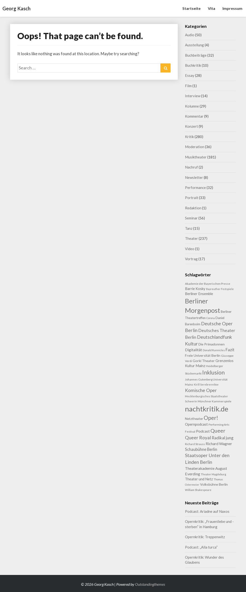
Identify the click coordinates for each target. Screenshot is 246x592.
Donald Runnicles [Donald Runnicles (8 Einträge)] (214, 350)
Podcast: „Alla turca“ (201, 547)
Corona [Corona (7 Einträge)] (210, 318)
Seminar (191, 218)
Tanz (188, 228)
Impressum (232, 8)
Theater (191, 238)
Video (189, 249)
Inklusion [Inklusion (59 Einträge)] (213, 372)
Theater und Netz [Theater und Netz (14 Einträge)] (199, 479)
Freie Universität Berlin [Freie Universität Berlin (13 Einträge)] (202, 355)
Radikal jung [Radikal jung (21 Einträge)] (223, 437)
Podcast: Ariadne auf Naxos (207, 511)
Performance (195, 187)
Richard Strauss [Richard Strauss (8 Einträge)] (195, 444)
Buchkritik (193, 65)
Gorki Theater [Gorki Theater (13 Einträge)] (204, 361)
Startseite (191, 8)
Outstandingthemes (150, 584)
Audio (189, 35)
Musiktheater (196, 157)
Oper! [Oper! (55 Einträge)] (211, 417)
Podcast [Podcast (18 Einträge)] (203, 431)
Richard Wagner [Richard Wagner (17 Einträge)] (219, 443)
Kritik (189, 136)
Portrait (191, 197)
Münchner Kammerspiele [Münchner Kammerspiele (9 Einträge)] (214, 401)
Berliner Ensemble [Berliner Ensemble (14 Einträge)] (199, 294)
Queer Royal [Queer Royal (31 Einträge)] (198, 437)
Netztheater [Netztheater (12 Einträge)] (194, 419)
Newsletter (194, 177)
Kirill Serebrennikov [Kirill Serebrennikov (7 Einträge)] (206, 384)
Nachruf (191, 167)
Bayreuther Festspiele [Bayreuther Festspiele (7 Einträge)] (220, 288)
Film (188, 86)
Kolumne (192, 106)
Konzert (191, 126)
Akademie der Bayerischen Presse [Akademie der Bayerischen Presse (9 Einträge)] (207, 283)
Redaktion (193, 208)
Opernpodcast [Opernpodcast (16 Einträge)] (196, 424)
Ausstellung (194, 45)
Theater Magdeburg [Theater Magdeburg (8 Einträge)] (213, 474)
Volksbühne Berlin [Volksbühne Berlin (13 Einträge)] (214, 484)
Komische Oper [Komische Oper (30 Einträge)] (201, 390)
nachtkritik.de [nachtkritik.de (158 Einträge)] (206, 409)
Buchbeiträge (196, 55)
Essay (189, 75)
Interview (192, 96)
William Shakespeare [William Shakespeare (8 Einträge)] (198, 489)
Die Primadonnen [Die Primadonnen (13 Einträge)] (211, 344)
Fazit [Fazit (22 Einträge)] (230, 349)
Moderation (194, 147)
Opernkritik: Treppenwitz (205, 537)
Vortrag (191, 259)
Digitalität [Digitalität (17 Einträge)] (193, 349)
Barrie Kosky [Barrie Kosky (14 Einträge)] (195, 289)
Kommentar (194, 116)
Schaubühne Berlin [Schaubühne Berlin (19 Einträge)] (201, 449)
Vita (211, 8)
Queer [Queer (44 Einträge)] (217, 431)
